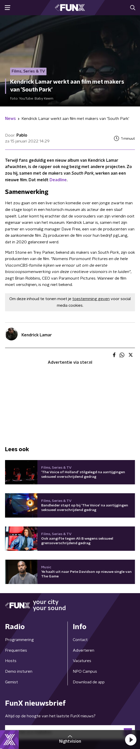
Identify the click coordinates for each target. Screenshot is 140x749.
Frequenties (16, 650)
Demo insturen (18, 671)
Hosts (10, 661)
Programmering (19, 640)
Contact (80, 640)
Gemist (11, 682)
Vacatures (82, 661)
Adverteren (83, 650)
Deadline (58, 180)
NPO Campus (85, 671)
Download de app (89, 682)
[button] (131, 740)
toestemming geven (91, 299)
